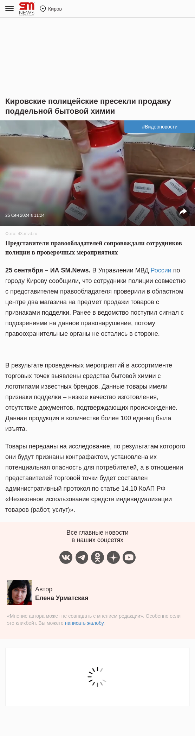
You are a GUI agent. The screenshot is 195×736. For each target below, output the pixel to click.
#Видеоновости (159, 127)
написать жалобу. (85, 623)
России (161, 270)
